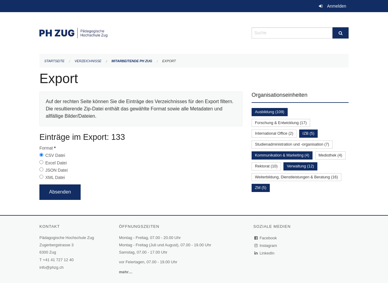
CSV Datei (55, 155)
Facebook (265, 238)
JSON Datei (56, 170)
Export (169, 61)
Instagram (266, 245)
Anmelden (336, 6)
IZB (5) (308, 133)
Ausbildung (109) (269, 111)
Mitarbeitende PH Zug (132, 61)
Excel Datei (56, 162)
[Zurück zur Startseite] (140, 32)
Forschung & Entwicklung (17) (281, 122)
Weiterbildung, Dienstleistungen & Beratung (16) (296, 177)
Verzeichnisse (88, 61)
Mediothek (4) (330, 155)
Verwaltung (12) (300, 166)
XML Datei (55, 177)
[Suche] (341, 33)
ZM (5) (260, 187)
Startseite (54, 61)
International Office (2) (274, 133)
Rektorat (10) (266, 166)
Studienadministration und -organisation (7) (292, 144)
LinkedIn (264, 253)
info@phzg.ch (51, 267)
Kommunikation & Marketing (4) (282, 155)
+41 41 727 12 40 (58, 260)
